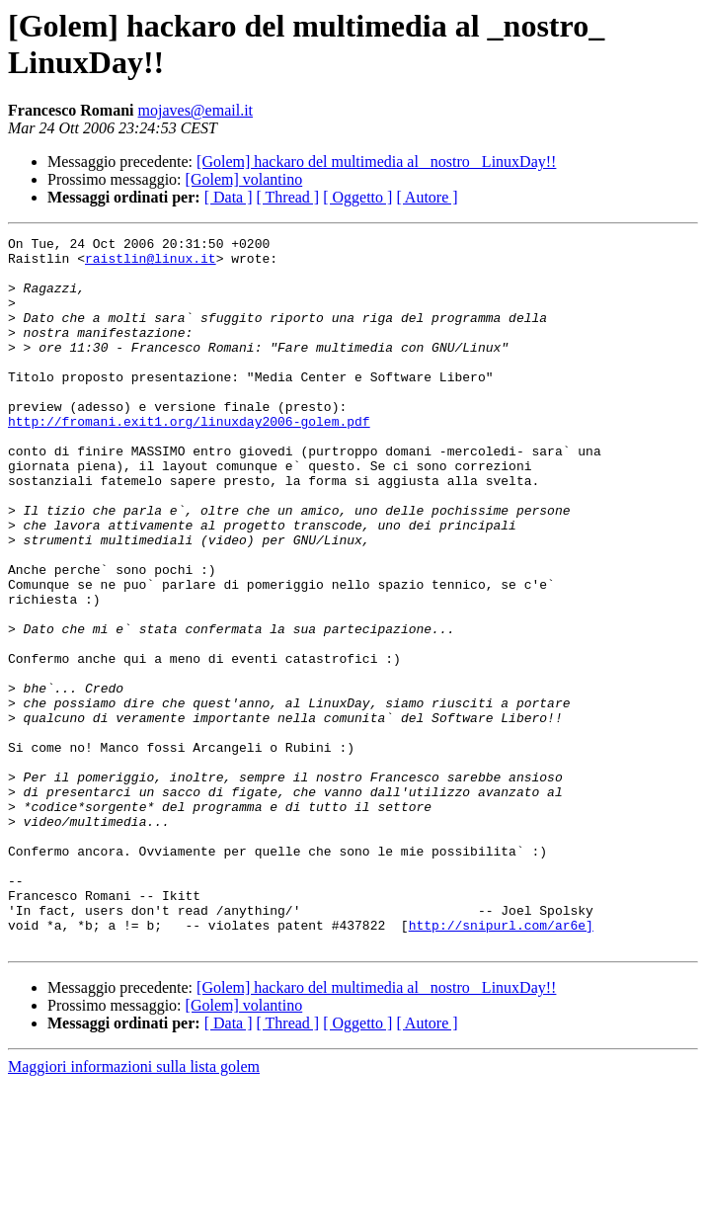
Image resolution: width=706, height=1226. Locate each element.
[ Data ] (228, 197)
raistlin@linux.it (150, 264)
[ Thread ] (288, 197)
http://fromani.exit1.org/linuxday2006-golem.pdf (189, 459)
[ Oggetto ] (357, 197)
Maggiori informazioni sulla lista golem (134, 1208)
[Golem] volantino (244, 179)
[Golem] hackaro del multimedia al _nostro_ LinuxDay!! (376, 161)
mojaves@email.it (195, 110)
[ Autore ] (426, 197)
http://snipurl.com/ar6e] (501, 1064)
